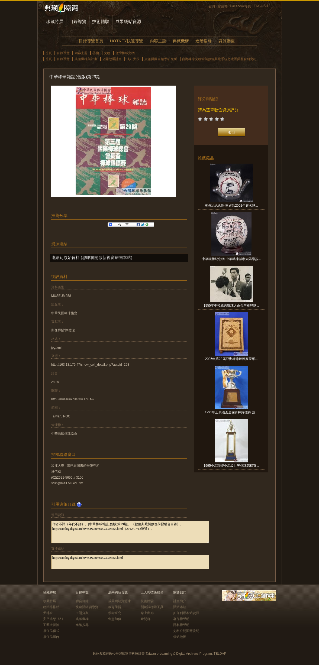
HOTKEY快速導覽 (126, 40)
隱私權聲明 (181, 625)
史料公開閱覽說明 (186, 631)
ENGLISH (261, 6)
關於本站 (179, 607)
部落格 (223, 6)
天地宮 (48, 613)
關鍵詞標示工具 (152, 607)
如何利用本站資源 (186, 613)
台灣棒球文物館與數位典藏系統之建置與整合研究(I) (219, 59)
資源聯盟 (226, 40)
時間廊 (145, 619)
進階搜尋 (203, 40)
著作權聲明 (181, 619)
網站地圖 (179, 637)
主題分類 (82, 613)
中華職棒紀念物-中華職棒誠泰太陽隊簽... (231, 259)
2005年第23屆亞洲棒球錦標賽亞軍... (231, 359)
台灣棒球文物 (125, 53)
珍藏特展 (54, 21)
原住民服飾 (51, 637)
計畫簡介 (179, 601)
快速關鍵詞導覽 (87, 607)
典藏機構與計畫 (86, 59)
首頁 (212, 6)
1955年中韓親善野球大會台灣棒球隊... (231, 305)
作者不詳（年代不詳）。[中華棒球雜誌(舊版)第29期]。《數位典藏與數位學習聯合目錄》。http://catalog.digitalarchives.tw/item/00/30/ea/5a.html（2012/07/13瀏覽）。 (130, 532)
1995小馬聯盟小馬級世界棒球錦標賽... (231, 466)
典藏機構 (181, 40)
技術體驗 (100, 21)
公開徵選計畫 (112, 59)
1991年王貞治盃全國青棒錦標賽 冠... (231, 412)
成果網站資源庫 (119, 601)
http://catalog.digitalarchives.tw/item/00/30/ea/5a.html (130, 562)
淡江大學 (133, 59)
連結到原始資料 (65, 257)
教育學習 (114, 607)
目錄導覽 (77, 21)
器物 (95, 53)
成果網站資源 (128, 21)
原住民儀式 (51, 631)
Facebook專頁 (240, 6)
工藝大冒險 (51, 625)
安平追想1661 (53, 619)
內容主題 (158, 40)
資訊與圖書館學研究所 (160, 59)
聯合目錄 (82, 601)
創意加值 (114, 619)
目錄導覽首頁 (91, 40)
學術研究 (114, 613)
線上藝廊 (147, 613)
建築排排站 (51, 607)
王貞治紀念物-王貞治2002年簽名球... (231, 205)
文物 (107, 53)
